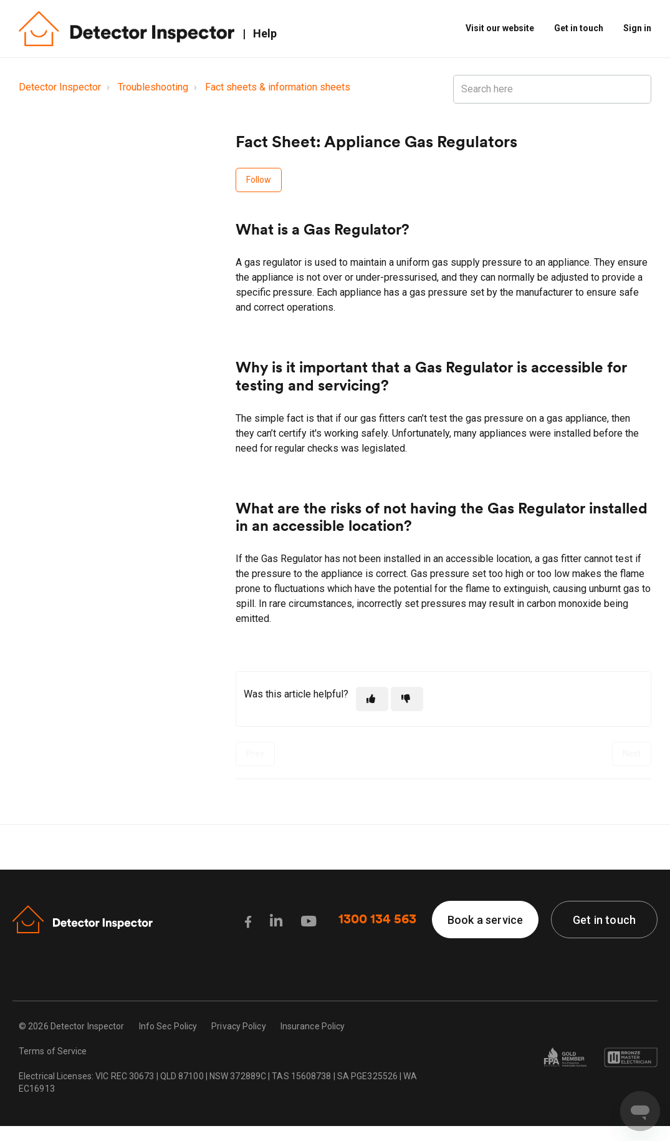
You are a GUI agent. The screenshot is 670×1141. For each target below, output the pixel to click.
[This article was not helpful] (407, 699)
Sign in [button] (637, 28)
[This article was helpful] (372, 699)
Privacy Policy (238, 1026)
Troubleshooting (153, 87)
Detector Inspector (60, 87)
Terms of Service (53, 1051)
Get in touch (578, 28)
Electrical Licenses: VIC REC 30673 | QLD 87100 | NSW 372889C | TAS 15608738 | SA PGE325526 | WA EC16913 (218, 1082)
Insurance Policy (312, 1026)
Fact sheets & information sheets (277, 87)
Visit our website (500, 28)
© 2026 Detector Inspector (72, 1026)
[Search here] (552, 89)
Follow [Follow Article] (258, 180)
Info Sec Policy (168, 1026)
